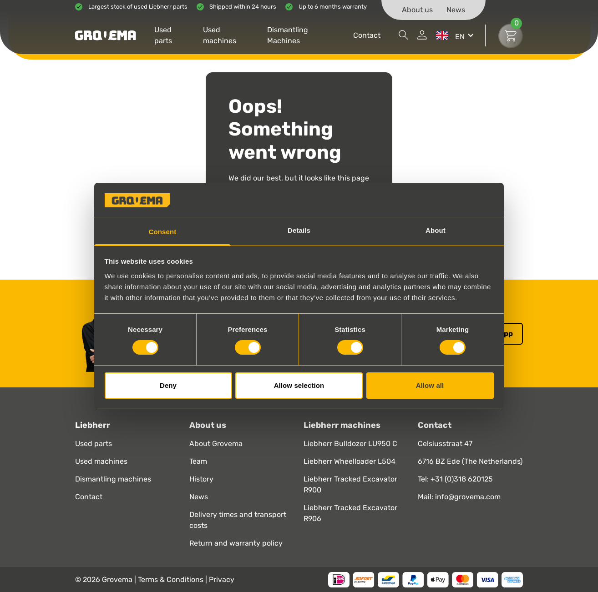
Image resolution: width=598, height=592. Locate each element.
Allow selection (299, 385)
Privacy (221, 579)
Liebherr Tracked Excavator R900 (350, 484)
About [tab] (436, 230)
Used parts (163, 35)
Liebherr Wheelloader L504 (349, 461)
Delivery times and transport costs (237, 520)
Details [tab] (299, 230)
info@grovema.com (468, 496)
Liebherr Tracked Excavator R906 (350, 513)
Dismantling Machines (287, 35)
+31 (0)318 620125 (462, 479)
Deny (168, 385)
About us (417, 9)
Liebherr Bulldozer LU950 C (350, 443)
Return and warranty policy (236, 543)
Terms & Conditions (171, 579)
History (201, 479)
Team (198, 461)
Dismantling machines (113, 479)
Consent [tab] (163, 232)
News (455, 9)
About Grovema (216, 443)
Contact (366, 35)
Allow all (430, 385)
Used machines (219, 35)
